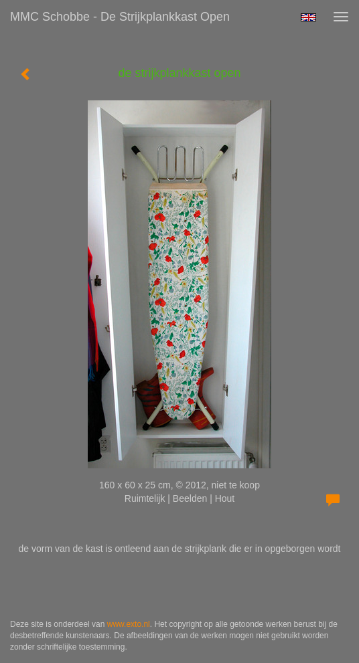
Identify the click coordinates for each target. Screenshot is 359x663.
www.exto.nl (128, 624)
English (308, 17)
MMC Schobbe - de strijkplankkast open (120, 16)
